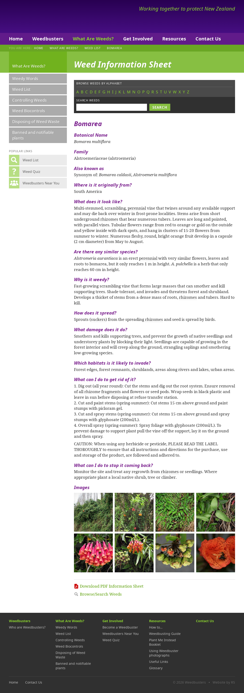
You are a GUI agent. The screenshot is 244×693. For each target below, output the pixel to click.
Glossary (156, 668)
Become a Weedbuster (120, 627)
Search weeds (88, 100)
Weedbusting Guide (165, 633)
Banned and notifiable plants (33, 135)
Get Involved (138, 39)
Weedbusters (43, 16)
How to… (156, 627)
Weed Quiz (111, 640)
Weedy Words (25, 78)
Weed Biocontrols (28, 110)
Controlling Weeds (29, 100)
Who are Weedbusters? (27, 627)
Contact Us (208, 39)
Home (16, 39)
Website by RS (224, 682)
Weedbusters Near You (120, 633)
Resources (174, 39)
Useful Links (158, 661)
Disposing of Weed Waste (36, 121)
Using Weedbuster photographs (164, 653)
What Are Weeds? (93, 39)
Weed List (93, 48)
